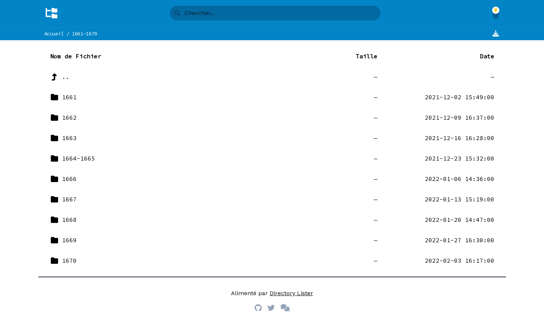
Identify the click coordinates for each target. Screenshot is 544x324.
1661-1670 (84, 33)
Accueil (54, 33)
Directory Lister (291, 293)
